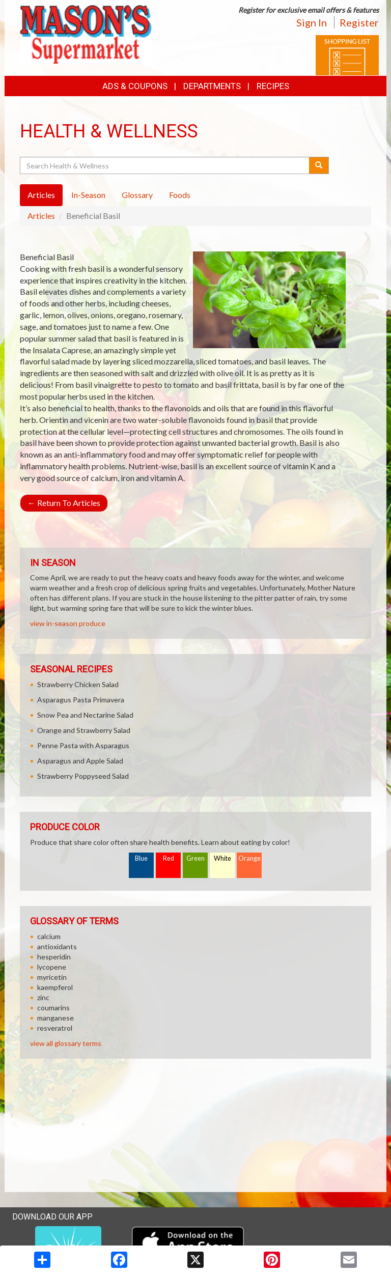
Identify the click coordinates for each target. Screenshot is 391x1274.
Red (168, 858)
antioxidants (57, 946)
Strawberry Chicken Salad (78, 684)
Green (195, 858)
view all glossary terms (65, 1043)
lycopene (51, 966)
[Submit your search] (319, 165)
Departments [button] (212, 86)
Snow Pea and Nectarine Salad (85, 715)
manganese (55, 1017)
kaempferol (55, 987)
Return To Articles (63, 502)
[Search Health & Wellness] (165, 165)
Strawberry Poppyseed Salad (83, 776)
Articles (41, 215)
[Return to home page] (86, 33)
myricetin (52, 977)
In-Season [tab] (88, 195)
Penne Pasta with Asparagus (83, 745)
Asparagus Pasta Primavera (80, 699)
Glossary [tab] (137, 195)
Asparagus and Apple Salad (80, 760)
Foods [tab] (179, 195)
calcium (49, 936)
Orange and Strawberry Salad (83, 730)
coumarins (53, 1007)
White (222, 858)
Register (359, 22)
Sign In (311, 22)
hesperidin (54, 956)
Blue (141, 858)
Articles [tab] (41, 195)
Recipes (273, 86)
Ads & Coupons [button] (134, 86)
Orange (249, 858)
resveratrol (54, 1028)
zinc (43, 997)
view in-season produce (67, 623)
